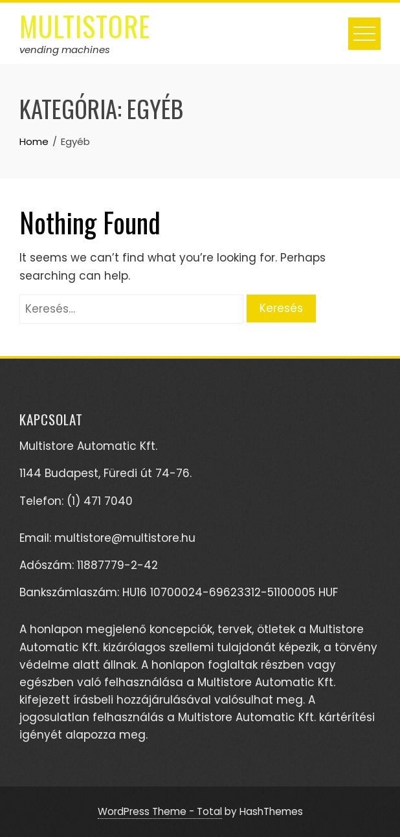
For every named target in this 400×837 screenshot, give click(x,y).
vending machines (64, 49)
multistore (84, 26)
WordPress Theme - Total (160, 811)
